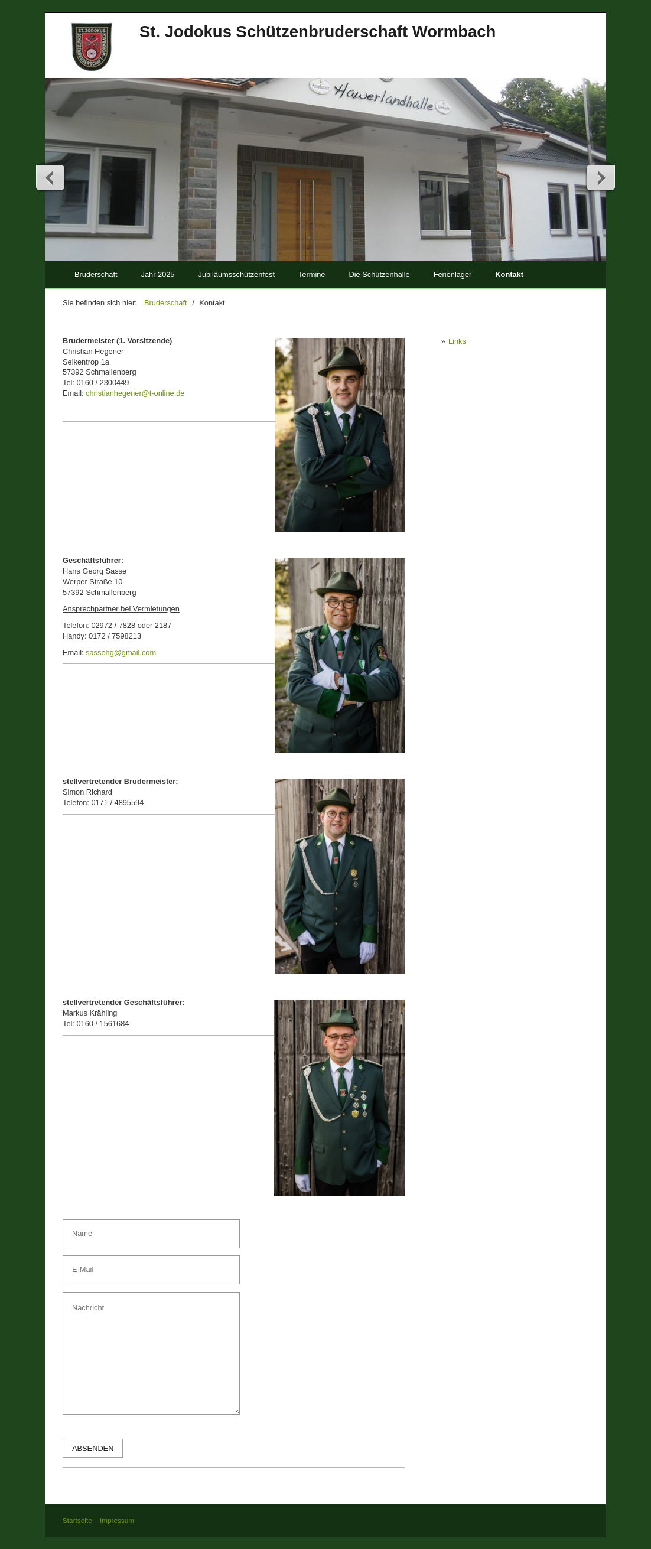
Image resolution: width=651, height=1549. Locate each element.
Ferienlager (453, 274)
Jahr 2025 (158, 274)
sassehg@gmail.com (121, 652)
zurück (50, 177)
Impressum (117, 1520)
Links (457, 341)
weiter (600, 177)
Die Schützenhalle (379, 274)
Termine (312, 274)
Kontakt (509, 274)
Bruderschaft (96, 274)
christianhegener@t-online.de (135, 393)
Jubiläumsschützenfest (236, 274)
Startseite (77, 1520)
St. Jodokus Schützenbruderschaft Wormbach (317, 31)
